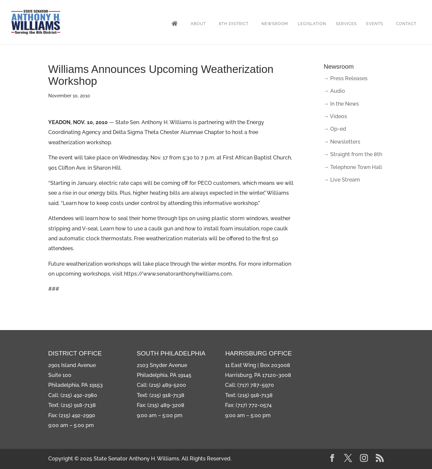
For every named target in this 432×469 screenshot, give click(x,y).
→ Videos (335, 116)
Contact (406, 23)
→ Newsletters (342, 142)
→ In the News (341, 104)
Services (346, 23)
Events (374, 23)
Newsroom (274, 23)
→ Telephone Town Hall (353, 167)
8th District (234, 23)
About (198, 23)
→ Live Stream (342, 180)
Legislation (312, 23)
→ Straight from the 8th (353, 154)
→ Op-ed (335, 129)
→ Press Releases (346, 78)
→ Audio (334, 91)
